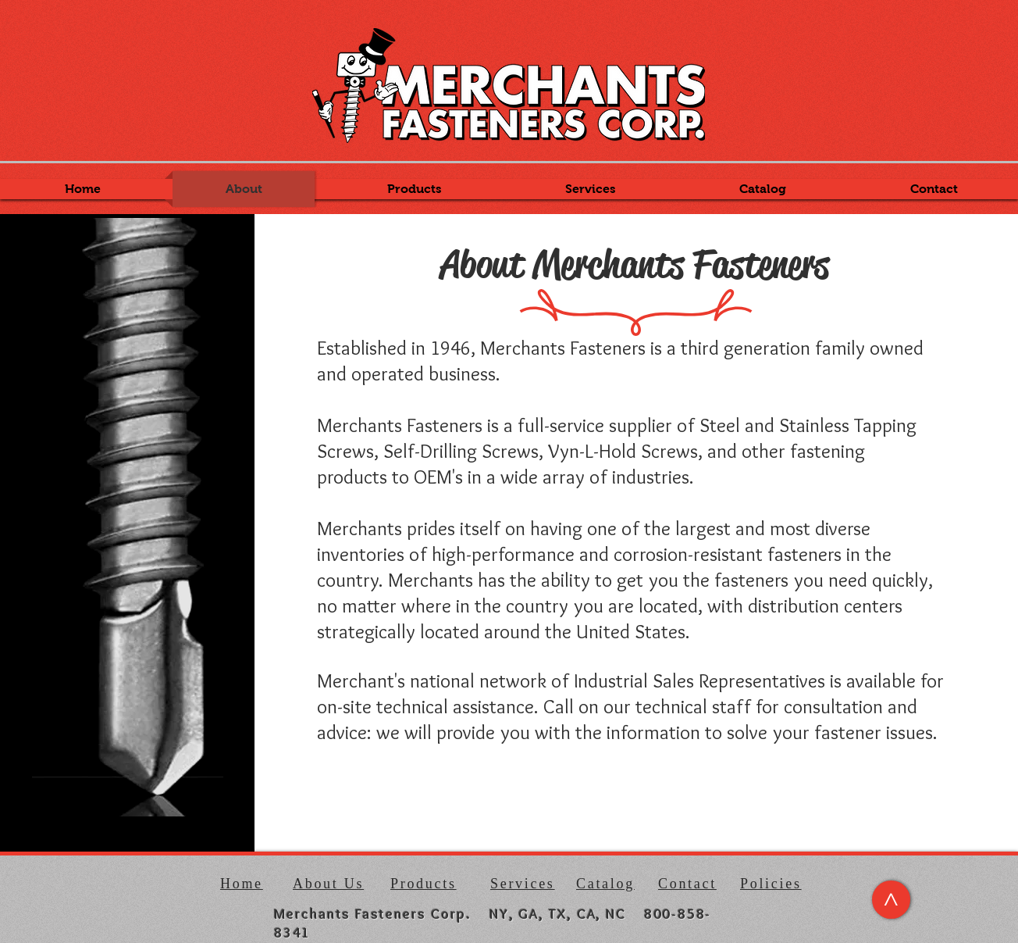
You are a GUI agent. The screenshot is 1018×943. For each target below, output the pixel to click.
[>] (891, 899)
